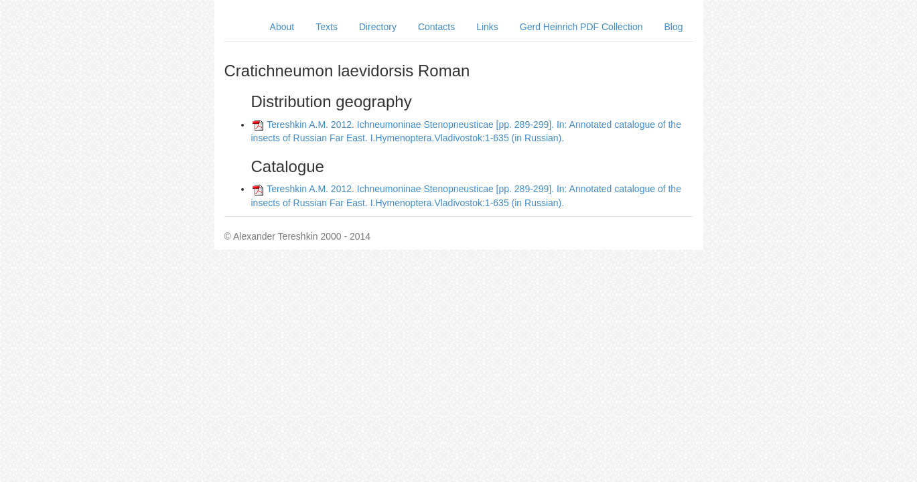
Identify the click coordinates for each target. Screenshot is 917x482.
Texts (326, 26)
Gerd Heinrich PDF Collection (581, 26)
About (282, 26)
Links (487, 26)
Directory (378, 26)
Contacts (436, 26)
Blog (673, 26)
